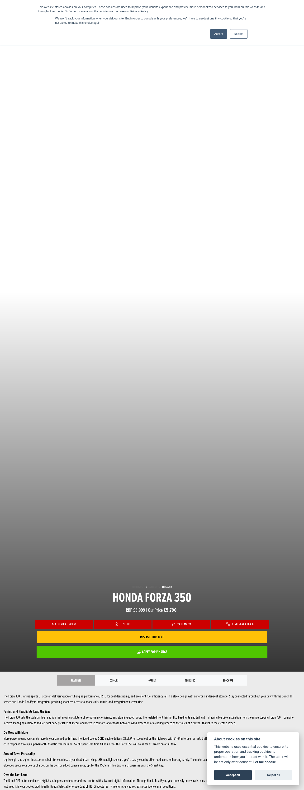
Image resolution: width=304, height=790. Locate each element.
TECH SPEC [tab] (190, 681)
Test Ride (122, 624)
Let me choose (264, 762)
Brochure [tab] (228, 681)
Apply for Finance (152, 651)
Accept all (233, 775)
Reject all (273, 775)
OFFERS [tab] (152, 681)
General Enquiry (64, 624)
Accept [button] (218, 34)
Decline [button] (238, 34)
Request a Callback (239, 624)
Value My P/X (181, 624)
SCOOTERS (153, 587)
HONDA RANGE (138, 587)
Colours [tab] (114, 681)
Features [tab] (76, 681)
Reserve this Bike (152, 637)
